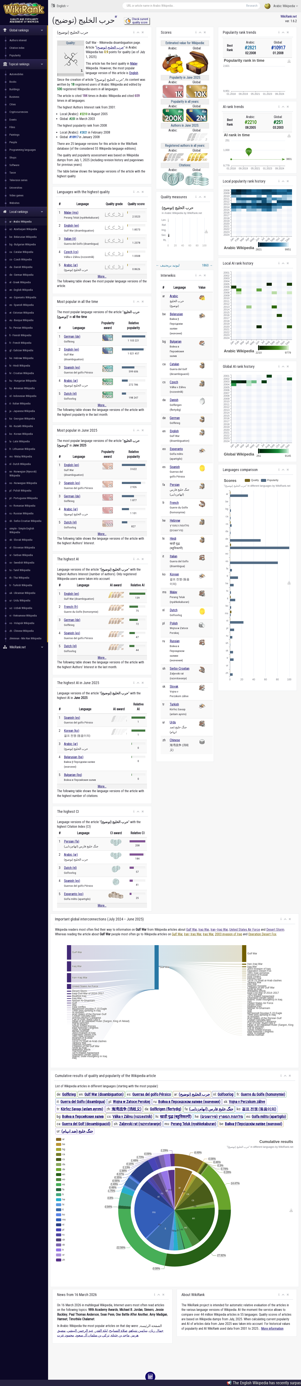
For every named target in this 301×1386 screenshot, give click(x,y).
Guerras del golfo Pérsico (151, 1094)
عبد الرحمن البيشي (80, 1331)
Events (13, 119)
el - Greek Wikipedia (20, 282)
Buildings (14, 89)
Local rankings (23, 212)
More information (272, 1329)
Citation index (16, 47)
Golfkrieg (69, 1094)
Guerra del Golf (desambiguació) (86, 1124)
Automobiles (16, 74)
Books (12, 81)
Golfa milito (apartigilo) (269, 1116)
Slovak (174, 686)
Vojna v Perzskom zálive (247, 1101)
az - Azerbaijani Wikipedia (23, 229)
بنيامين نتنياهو (138, 1331)
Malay (134, 64)
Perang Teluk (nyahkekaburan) (193, 1124)
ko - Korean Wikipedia (21, 433)
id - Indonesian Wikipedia (22, 396)
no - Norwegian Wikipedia (23, 483)
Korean (174, 574)
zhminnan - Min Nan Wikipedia (25, 638)
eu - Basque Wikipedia (21, 320)
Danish (174, 400)
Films (12, 127)
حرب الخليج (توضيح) (110, 47)
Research (252, 5)
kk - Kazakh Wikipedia (21, 426)
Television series (18, 180)
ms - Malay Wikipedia (20, 456)
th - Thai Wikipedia (19, 577)
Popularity (14, 55)
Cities (12, 104)
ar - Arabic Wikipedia (20, 221)
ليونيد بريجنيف (168, 265)
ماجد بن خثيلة (120, 1335)
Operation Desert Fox (262, 934)
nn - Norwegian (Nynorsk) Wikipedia (23, 473)
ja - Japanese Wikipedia (22, 411)
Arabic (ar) (71, 265)
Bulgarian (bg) (73, 775)
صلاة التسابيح (118, 1331)
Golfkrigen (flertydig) (165, 1109)
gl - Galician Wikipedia (21, 350)
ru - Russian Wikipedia (21, 513)
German (175, 418)
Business (14, 96)
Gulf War (191, 930)
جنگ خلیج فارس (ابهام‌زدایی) (211, 1109)
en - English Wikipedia (21, 289)
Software (14, 165)
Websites (14, 203)
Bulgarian (175, 342)
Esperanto (176, 449)
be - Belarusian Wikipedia (23, 236)
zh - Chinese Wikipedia (21, 630)
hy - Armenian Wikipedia (22, 388)
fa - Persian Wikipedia (21, 327)
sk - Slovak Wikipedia (20, 539)
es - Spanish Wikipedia (21, 304)
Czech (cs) (71, 252)
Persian (175, 485)
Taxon (12, 172)
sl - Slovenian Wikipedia (22, 547)
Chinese (175, 740)
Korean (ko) (71, 731)
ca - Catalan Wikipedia (21, 252)
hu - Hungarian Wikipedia (22, 380)
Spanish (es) (72, 367)
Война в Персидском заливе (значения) (189, 1101)
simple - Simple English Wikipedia (21, 530)
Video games (16, 195)
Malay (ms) (71, 213)
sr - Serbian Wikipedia (21, 555)
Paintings (14, 134)
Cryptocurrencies (18, 111)
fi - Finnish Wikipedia (20, 335)
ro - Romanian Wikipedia (22, 505)
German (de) (72, 336)
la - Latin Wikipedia (19, 441)
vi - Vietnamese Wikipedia (23, 615)
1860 (207, 265)
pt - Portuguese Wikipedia (23, 498)
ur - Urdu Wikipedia (19, 600)
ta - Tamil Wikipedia (19, 570)
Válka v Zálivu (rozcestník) (132, 1116)
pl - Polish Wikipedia (20, 490)
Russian (175, 641)
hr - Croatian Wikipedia (21, 373)
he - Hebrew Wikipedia (21, 358)
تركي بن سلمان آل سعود (92, 1335)
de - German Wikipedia (21, 274)
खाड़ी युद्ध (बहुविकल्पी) (175, 1116)
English (60, 6)
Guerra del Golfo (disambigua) (82, 1101)
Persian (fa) (71, 841)
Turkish (174, 704)
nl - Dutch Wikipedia (20, 464)
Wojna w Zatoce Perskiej (131, 1101)
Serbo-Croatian (179, 668)
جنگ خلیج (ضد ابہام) (77, 1131)
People (13, 142)
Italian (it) (70, 239)
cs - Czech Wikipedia (20, 259)
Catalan (174, 364)
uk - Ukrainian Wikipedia (22, 593)
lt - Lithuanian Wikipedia (22, 448)
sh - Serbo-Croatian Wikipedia (25, 520)
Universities (15, 187)
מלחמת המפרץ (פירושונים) (221, 1116)
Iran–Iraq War (219, 930)
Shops (12, 157)
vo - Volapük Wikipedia (21, 623)
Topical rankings (23, 64)
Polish (174, 623)
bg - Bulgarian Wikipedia (22, 244)
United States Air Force (244, 930)
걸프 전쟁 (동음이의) (259, 1109)
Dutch (173, 610)
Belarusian (176, 314)
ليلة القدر (101, 1331)
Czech (174, 382)
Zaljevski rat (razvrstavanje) (140, 1124)
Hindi (173, 539)
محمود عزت (65, 1335)
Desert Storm (275, 930)
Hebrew (175, 520)
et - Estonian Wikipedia (21, 312)
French (174, 503)
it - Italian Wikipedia (20, 403)
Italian (173, 556)
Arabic (174, 296)
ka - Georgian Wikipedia (22, 418)
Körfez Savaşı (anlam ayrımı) (82, 1109)
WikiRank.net (24, 647)
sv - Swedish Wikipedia (21, 562)
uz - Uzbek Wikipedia (20, 608)
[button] (133, 32)
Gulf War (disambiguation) (104, 1094)
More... (102, 276)
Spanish (175, 467)
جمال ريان (156, 1331)
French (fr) (71, 607)
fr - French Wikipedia (20, 342)
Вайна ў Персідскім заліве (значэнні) (253, 1124)
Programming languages (22, 149)
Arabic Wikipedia (281, 6)
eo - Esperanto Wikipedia (22, 297)
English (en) (71, 226)
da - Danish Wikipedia (20, 267)
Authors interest (18, 40)
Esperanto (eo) (73, 894)
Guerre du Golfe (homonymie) (263, 1094)
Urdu (173, 722)
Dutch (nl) (70, 394)
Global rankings (23, 30)
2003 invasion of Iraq (228, 934)
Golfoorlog (225, 1094)
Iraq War (203, 930)
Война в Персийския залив (83, 1116)
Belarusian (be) (73, 757)
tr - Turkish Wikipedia (20, 585)
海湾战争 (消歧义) (126, 1109)
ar (116, 16)
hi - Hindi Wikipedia (19, 365)
